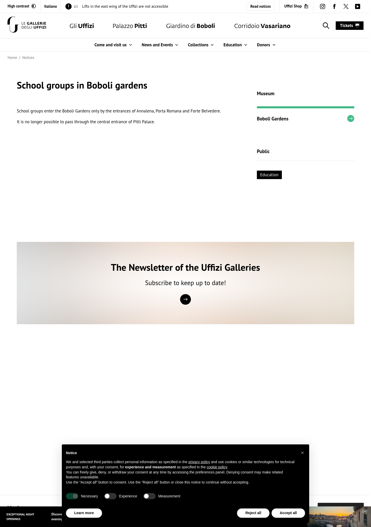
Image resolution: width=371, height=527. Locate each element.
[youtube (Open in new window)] (357, 6)
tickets (349, 25)
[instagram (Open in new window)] (322, 6)
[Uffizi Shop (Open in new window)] (296, 6)
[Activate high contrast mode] (21, 6)
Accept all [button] (288, 513)
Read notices (260, 6)
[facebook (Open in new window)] (334, 6)
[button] (302, 453)
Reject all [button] (253, 513)
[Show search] (325, 26)
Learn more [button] (84, 513)
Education (269, 175)
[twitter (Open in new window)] (346, 6)
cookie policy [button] (217, 467)
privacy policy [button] (199, 462)
